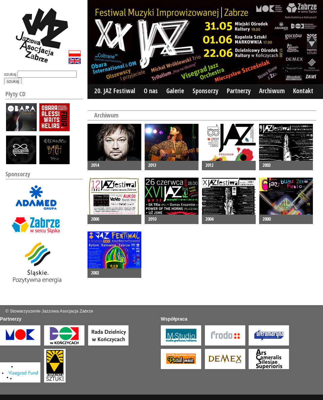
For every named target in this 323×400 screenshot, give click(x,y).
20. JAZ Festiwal (114, 90)
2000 (266, 219)
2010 (152, 219)
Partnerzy (239, 90)
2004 (209, 219)
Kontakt (303, 90)
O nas (151, 90)
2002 (95, 272)
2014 (95, 165)
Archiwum (272, 90)
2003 (266, 165)
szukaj (10, 74)
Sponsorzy (205, 90)
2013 (152, 165)
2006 (95, 219)
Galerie (175, 90)
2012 (209, 165)
